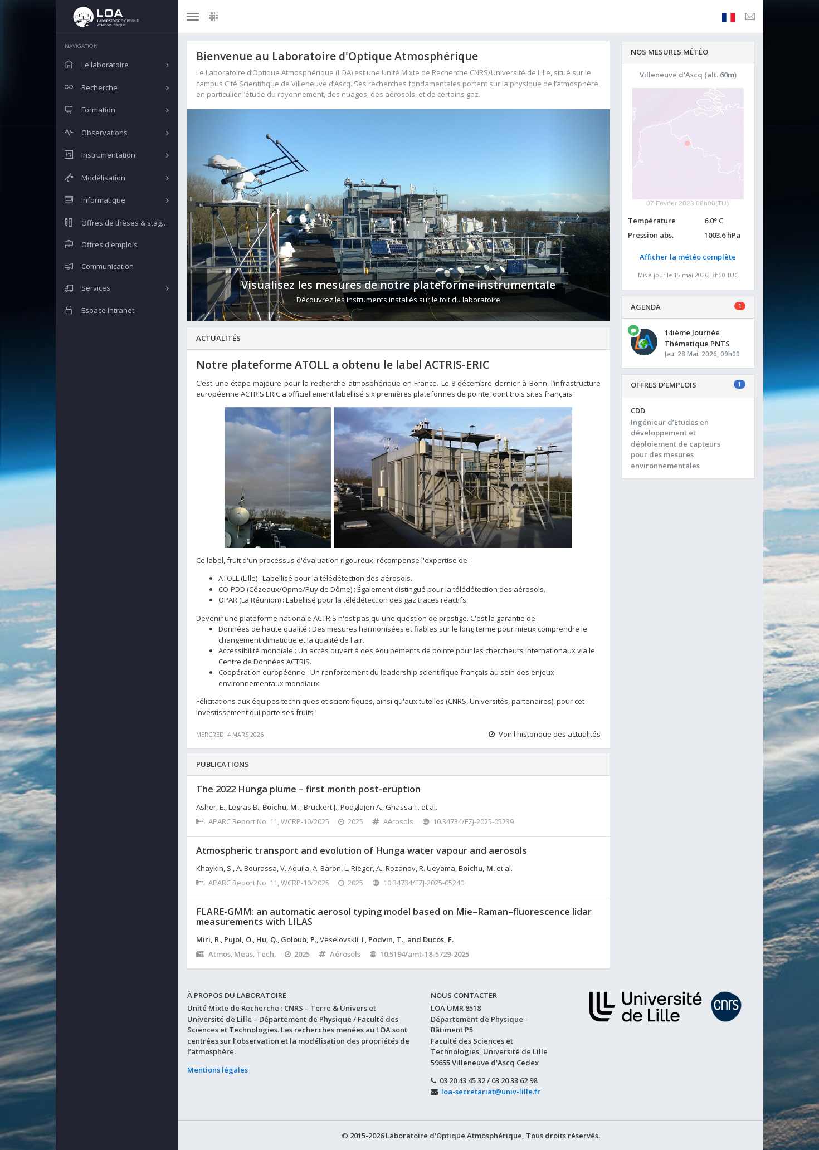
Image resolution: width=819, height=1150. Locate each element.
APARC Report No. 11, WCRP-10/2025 (262, 821)
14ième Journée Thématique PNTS (697, 338)
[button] (219, 215)
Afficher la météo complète (688, 257)
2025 (351, 821)
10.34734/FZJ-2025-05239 (468, 821)
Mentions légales (217, 1070)
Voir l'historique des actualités (545, 734)
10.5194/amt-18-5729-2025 (419, 954)
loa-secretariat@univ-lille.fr (490, 1092)
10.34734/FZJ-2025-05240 (418, 883)
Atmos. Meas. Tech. (236, 954)
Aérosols (392, 821)
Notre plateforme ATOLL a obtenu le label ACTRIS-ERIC (342, 364)
